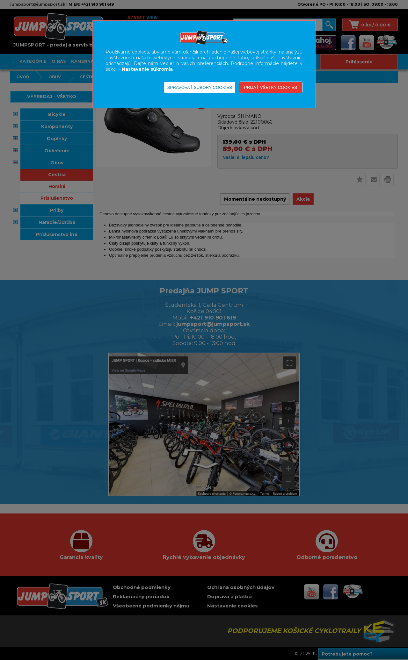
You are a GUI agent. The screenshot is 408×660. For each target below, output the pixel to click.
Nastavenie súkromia (147, 69)
